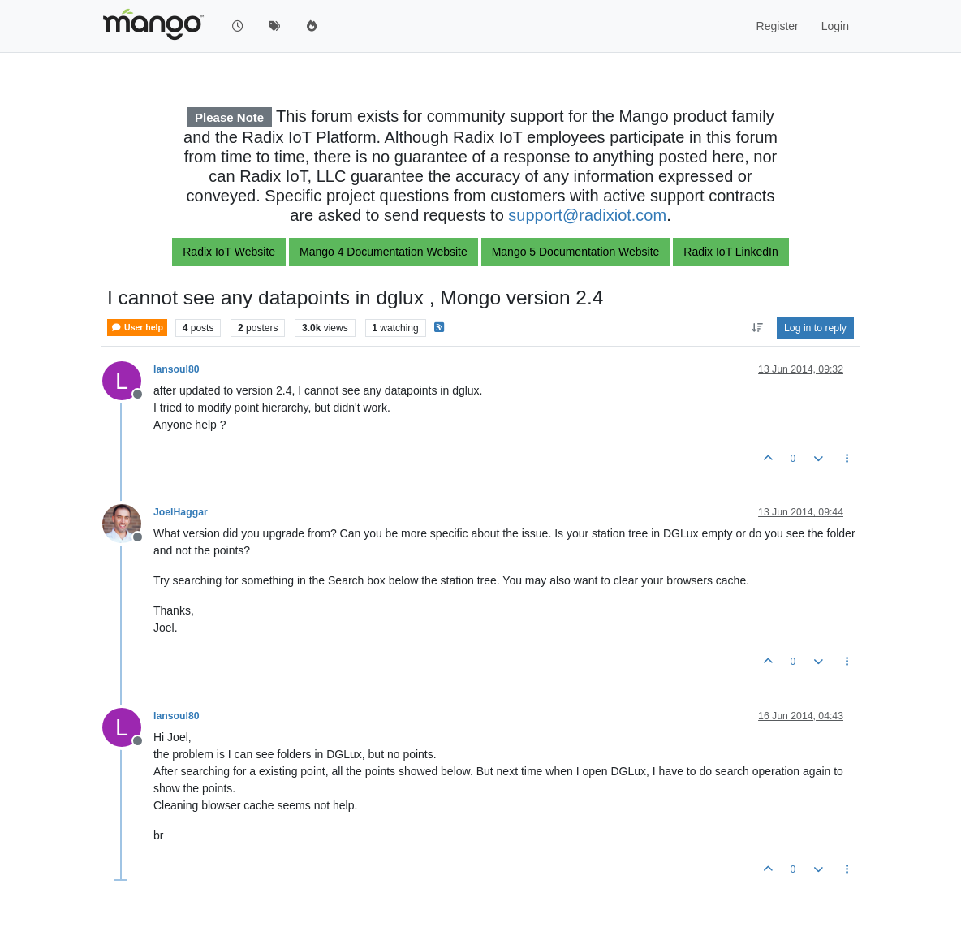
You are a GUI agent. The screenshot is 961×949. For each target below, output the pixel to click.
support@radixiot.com (587, 215)
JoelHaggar (180, 512)
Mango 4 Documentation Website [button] (384, 251)
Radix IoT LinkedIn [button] (730, 251)
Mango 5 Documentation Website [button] (576, 251)
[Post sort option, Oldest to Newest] (756, 328)
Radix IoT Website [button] (229, 251)
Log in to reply (815, 328)
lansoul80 (176, 369)
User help (137, 327)
